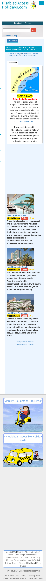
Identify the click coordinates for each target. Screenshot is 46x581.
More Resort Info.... (26, 122)
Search (20, 552)
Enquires (19, 555)
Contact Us (11, 552)
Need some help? (10, 36)
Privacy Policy (11, 563)
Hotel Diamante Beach (17, 267)
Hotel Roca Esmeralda (17, 313)
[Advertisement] (23, 167)
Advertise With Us (14, 557)
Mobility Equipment (14, 560)
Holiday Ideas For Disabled (24, 342)
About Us (29, 552)
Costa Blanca (26, 56)
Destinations (26, 54)
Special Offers (30, 555)
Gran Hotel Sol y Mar (16, 215)
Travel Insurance (31, 557)
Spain (18, 56)
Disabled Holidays (14, 54)
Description (12, 63)
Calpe (35, 56)
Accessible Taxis (31, 560)
